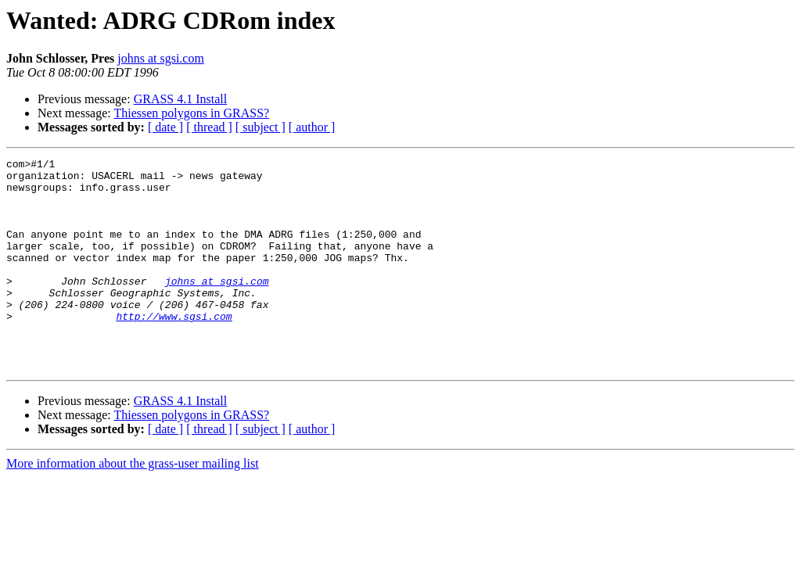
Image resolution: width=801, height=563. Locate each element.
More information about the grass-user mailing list (132, 505)
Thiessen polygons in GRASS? (191, 113)
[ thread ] (209, 127)
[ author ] (312, 127)
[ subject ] (260, 127)
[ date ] (165, 127)
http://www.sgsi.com (174, 349)
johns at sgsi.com (160, 58)
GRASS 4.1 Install (181, 99)
